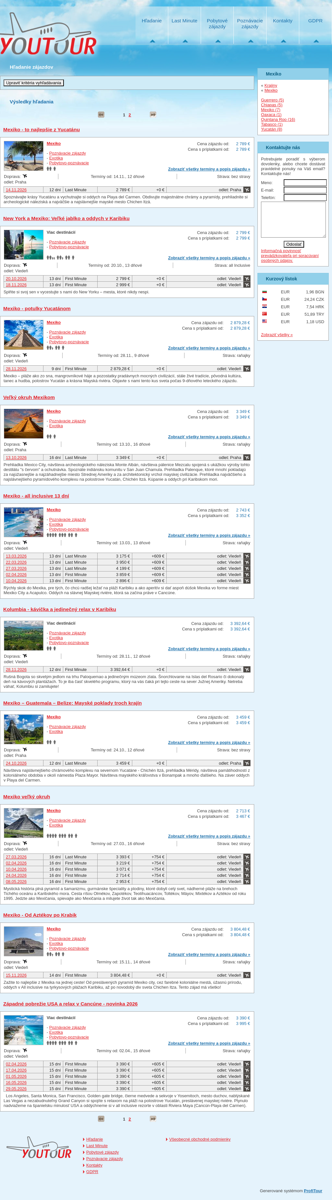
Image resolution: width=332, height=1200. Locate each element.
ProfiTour (313, 1190)
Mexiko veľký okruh (26, 796)
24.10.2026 (16, 763)
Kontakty (282, 20)
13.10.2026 (16, 457)
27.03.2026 (16, 568)
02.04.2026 (16, 574)
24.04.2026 (16, 875)
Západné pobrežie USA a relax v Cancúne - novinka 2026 (70, 1003)
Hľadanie (152, 20)
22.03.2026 (16, 562)
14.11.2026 (16, 189)
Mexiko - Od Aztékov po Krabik (40, 915)
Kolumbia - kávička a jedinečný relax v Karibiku (59, 609)
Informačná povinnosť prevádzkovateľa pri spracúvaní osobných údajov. (290, 262)
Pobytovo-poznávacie (69, 162)
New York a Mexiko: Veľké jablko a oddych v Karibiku (66, 218)
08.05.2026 (16, 881)
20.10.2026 (16, 278)
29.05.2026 (16, 1088)
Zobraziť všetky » (277, 341)
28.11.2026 (16, 368)
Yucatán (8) (271, 129)
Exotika (56, 158)
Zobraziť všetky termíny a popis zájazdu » (209, 169)
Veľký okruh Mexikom (29, 397)
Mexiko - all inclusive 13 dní (36, 496)
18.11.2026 (16, 284)
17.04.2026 (16, 1070)
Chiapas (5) (271, 104)
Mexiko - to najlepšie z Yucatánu (41, 129)
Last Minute (184, 20)
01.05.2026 (16, 1076)
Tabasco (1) (272, 124)
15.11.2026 (16, 975)
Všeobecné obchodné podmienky (200, 1139)
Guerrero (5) (272, 100)
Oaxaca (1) (271, 114)
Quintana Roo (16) (278, 119)
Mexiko (54, 143)
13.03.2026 (16, 556)
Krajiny (271, 85)
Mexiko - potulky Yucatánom (37, 308)
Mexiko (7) (270, 109)
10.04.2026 (16, 580)
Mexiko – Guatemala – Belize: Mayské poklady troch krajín (72, 703)
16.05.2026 (16, 1082)
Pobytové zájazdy (217, 23)
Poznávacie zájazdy (250, 23)
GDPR (315, 20)
